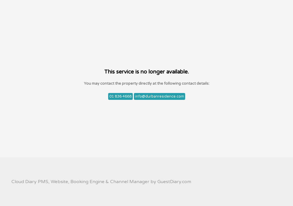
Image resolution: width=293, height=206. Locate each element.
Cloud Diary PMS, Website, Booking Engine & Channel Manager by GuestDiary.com (101, 182)
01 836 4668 (120, 96)
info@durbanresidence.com (159, 96)
